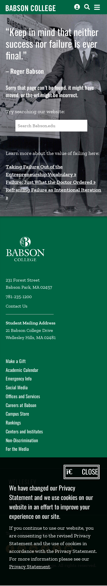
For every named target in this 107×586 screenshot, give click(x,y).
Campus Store (17, 413)
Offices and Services (23, 396)
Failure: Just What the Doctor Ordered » (51, 182)
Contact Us (16, 306)
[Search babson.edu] (87, 7)
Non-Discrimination (22, 440)
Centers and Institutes (24, 431)
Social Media (17, 387)
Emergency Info (19, 378)
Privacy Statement (29, 566)
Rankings (13, 422)
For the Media (17, 448)
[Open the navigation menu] (97, 7)
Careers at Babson (21, 405)
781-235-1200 (19, 296)
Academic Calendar (22, 369)
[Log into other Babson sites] (77, 7)
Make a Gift (16, 361)
